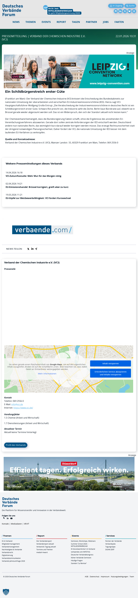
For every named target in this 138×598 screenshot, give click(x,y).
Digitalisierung (7, 555)
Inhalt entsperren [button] (111, 363)
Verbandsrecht (7, 552)
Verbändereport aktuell (45, 544)
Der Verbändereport (44, 541)
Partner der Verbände (113, 541)
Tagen (76, 22)
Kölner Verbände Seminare (81, 558)
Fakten (119, 22)
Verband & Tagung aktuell (46, 547)
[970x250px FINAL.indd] (69, 56)
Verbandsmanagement (10, 547)
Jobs (106, 22)
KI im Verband (7, 541)
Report (61, 22)
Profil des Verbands (16, 445)
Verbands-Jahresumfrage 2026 (13, 561)
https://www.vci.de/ (23, 407)
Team (132, 576)
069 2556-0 (18, 400)
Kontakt (5, 523)
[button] (6, 592)
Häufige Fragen (77, 560)
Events (46, 22)
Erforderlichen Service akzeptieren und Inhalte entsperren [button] (111, 373)
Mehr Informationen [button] (47, 373)
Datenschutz (94, 576)
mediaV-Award (41, 552)
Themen (30, 22)
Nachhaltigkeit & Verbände (12, 549)
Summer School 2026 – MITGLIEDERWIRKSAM (79, 545)
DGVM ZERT (109, 549)
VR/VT (26, 523)
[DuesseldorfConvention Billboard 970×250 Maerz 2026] (69, 458)
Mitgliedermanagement (11, 544)
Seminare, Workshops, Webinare (83, 541)
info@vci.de (17, 404)
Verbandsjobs (110, 544)
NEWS (16, 22)
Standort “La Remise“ (79, 563)
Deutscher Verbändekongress (82, 555)
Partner (91, 22)
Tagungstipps (110, 547)
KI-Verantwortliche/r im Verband (83, 549)
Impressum (105, 576)
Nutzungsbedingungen (119, 576)
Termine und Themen (44, 549)
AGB (86, 576)
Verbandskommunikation (11, 558)
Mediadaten (16, 523)
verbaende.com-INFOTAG (80, 552)
